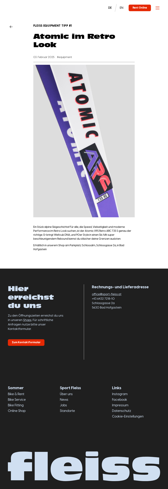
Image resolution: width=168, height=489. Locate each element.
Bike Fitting (16, 405)
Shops (27, 320)
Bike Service (17, 400)
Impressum (120, 405)
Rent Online (140, 7)
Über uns (66, 394)
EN (121, 8)
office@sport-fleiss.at (106, 294)
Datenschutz (121, 411)
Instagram (120, 394)
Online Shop (17, 411)
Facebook (119, 400)
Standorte (67, 411)
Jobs (63, 405)
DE (110, 8)
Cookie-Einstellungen (128, 416)
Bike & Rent (16, 394)
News (64, 400)
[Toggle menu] (157, 8)
